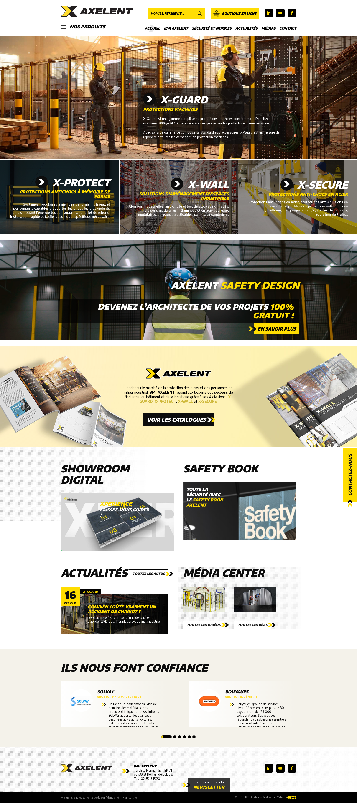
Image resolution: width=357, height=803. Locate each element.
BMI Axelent (176, 28)
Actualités (246, 28)
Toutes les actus (149, 574)
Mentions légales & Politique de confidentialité (90, 797)
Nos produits (83, 27)
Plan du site (129, 797)
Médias (268, 28)
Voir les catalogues (176, 419)
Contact (287, 28)
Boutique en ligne (234, 13)
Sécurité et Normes (212, 28)
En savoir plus (277, 328)
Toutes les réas (252, 625)
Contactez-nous (350, 475)
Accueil (152, 28)
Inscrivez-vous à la (208, 785)
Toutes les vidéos (203, 625)
